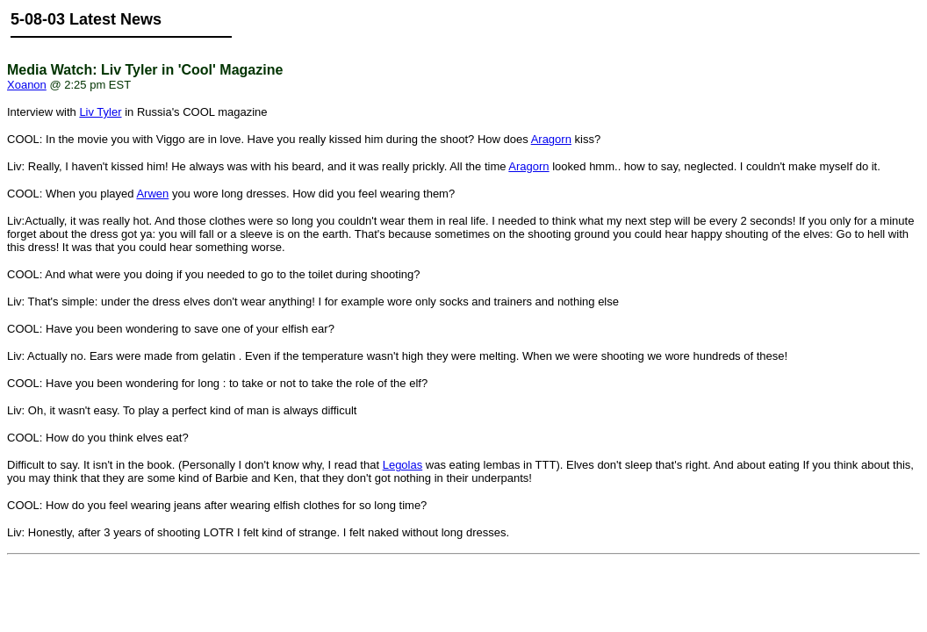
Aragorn (551, 139)
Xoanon (27, 84)
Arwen (152, 193)
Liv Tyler (100, 111)
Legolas (403, 464)
